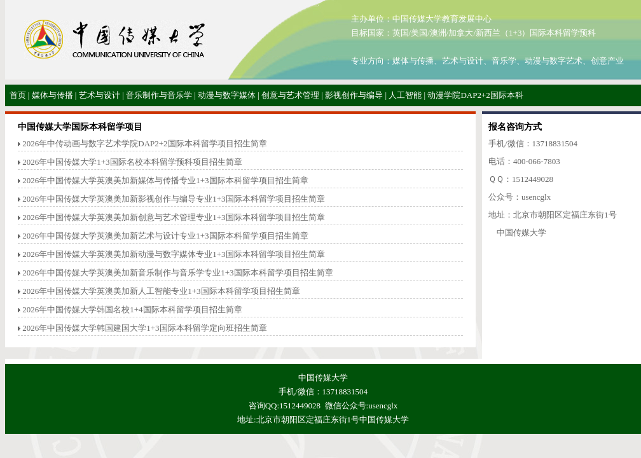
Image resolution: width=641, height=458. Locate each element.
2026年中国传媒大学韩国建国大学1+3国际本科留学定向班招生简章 (144, 328)
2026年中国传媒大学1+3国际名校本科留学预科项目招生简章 (132, 162)
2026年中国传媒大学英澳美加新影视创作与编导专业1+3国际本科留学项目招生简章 (173, 199)
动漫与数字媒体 (227, 95)
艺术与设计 (99, 95)
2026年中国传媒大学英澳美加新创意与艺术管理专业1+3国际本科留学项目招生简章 (173, 217)
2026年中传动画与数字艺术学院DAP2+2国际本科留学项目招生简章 (144, 143)
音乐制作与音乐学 (159, 95)
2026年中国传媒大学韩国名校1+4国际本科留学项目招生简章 (132, 309)
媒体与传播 (52, 95)
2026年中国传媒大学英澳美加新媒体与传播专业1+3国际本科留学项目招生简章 (165, 180)
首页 (18, 95)
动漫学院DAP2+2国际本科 (475, 95)
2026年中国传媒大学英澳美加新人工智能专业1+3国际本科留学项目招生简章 (161, 291)
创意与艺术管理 (290, 95)
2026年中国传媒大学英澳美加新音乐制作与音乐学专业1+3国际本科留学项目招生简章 (177, 272)
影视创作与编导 (354, 95)
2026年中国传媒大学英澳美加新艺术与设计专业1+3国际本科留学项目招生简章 (165, 235)
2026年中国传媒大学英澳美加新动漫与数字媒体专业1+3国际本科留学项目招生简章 (173, 254)
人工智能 (405, 95)
